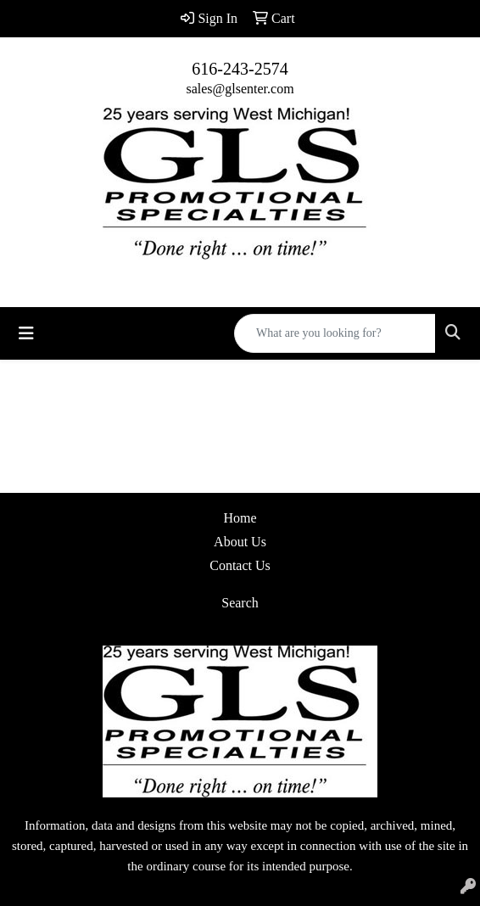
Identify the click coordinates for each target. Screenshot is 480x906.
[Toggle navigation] (26, 333)
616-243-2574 (239, 68)
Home (239, 518)
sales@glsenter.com (239, 88)
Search (240, 603)
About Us (240, 541)
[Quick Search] (335, 333)
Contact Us (240, 565)
